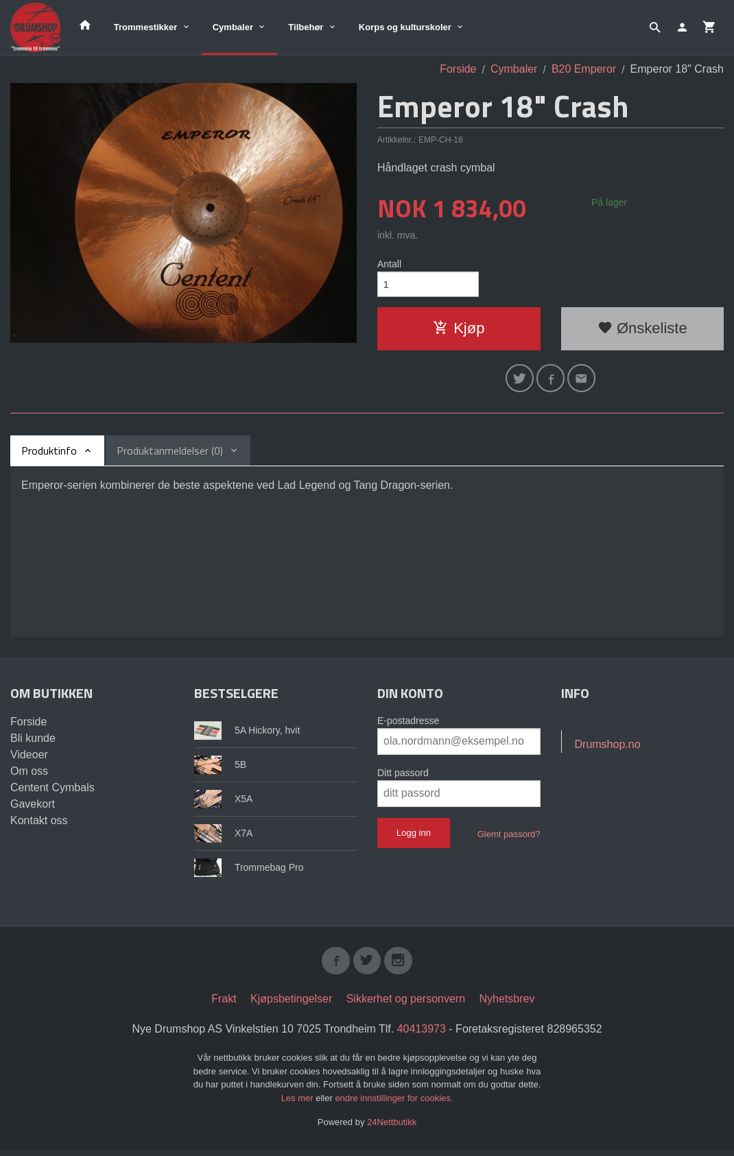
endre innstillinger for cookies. (394, 1104)
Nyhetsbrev (507, 1005)
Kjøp (458, 330)
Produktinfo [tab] (49, 454)
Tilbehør (305, 27)
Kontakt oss (39, 824)
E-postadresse (408, 724)
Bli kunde (33, 742)
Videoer (29, 758)
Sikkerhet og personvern (405, 1005)
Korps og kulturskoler (405, 27)
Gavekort (32, 808)
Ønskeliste (642, 330)
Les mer (298, 1104)
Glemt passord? (509, 838)
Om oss (29, 775)
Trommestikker (146, 27)
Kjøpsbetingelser (291, 1005)
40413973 (421, 1035)
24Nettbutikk (391, 1129)
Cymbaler (233, 27)
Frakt (223, 1005)
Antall (389, 263)
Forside (458, 69)
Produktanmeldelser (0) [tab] (170, 454)
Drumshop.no (608, 748)
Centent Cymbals (52, 791)
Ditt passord (403, 776)
